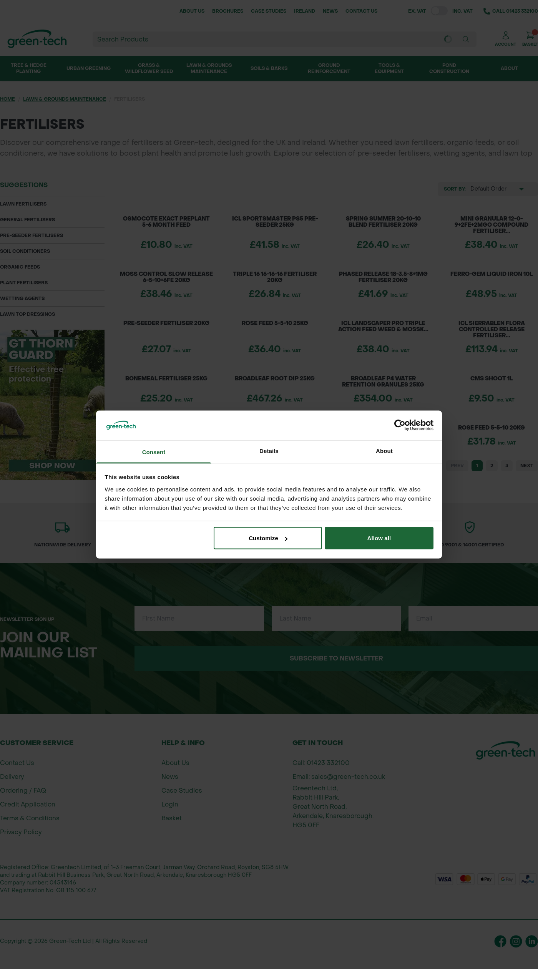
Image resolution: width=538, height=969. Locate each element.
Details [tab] (269, 450)
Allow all (379, 538)
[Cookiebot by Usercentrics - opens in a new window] (399, 425)
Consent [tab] (154, 451)
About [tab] (384, 450)
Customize (268, 538)
